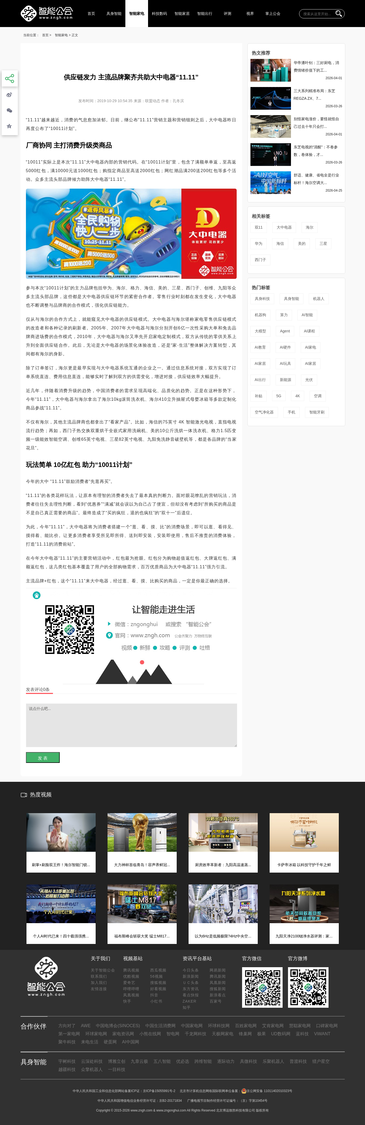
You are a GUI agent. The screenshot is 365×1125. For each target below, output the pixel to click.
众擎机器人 (92, 1069)
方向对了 (67, 1025)
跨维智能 (203, 1061)
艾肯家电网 (273, 1025)
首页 (91, 13)
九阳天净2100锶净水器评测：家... (304, 936)
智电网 (172, 1033)
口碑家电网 (327, 1025)
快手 (127, 1001)
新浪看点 (218, 995)
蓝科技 (302, 1033)
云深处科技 (92, 1061)
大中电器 (284, 227)
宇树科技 (67, 1061)
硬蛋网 (110, 1042)
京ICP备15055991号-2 (159, 1091)
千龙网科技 (195, 1033)
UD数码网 (280, 1033)
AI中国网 (130, 1042)
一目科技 (116, 1069)
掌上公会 (272, 13)
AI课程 (309, 331)
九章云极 (139, 1061)
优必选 (182, 1061)
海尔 (309, 227)
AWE (86, 1025)
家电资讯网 (123, 1033)
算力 (284, 315)
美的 (302, 243)
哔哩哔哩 (131, 989)
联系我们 (99, 976)
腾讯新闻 (218, 976)
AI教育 (260, 347)
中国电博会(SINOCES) (118, 1025)
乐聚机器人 (273, 1061)
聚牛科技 (67, 1042)
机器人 (318, 298)
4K (297, 396)
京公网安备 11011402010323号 (266, 1091)
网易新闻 (218, 970)
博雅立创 (116, 1061)
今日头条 (191, 970)
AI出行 (260, 380)
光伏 (309, 380)
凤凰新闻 (218, 982)
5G (279, 396)
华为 (258, 243)
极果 (261, 1033)
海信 (280, 243)
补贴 (258, 396)
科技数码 (159, 13)
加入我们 (99, 982)
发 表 (43, 758)
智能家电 (136, 13)
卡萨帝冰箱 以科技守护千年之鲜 (304, 865)
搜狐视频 (158, 982)
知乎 (187, 1007)
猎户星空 (321, 1061)
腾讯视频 (131, 970)
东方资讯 (191, 989)
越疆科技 (67, 1069)
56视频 (156, 976)
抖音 (154, 995)
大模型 (260, 331)
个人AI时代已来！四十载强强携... (61, 936)
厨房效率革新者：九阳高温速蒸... (223, 865)
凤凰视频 (131, 995)
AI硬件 (285, 347)
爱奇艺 (129, 982)
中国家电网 (192, 1025)
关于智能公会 (103, 970)
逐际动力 (226, 1061)
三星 (323, 243)
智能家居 (182, 13)
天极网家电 (222, 1033)
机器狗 (260, 315)
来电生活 (89, 1042)
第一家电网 (69, 1033)
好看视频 (158, 989)
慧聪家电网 (300, 1025)
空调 (318, 396)
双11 (259, 227)
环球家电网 (96, 1033)
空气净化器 (264, 412)
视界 (250, 13)
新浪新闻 (191, 976)
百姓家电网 (246, 1025)
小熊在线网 (150, 1033)
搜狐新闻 (218, 989)
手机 (291, 412)
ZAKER (190, 1001)
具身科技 (262, 298)
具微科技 (248, 1061)
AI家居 (260, 363)
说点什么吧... (131, 725)
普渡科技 (298, 1061)
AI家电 (310, 347)
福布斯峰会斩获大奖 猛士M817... (142, 936)
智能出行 (204, 13)
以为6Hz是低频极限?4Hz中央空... (223, 936)
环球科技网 (219, 1025)
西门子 (260, 260)
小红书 (156, 1001)
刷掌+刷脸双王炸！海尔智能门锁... (61, 865)
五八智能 (162, 1061)
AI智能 (307, 315)
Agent (285, 331)
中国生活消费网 (160, 1025)
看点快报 (191, 995)
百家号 (216, 1001)
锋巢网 (245, 1033)
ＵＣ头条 (191, 982)
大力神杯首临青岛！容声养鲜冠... (142, 865)
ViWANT (322, 1033)
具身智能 (114, 13)
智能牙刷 (316, 412)
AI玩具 (285, 363)
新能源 (285, 380)
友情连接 (99, 989)
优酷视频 (131, 976)
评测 (227, 13)
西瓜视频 (158, 970)
